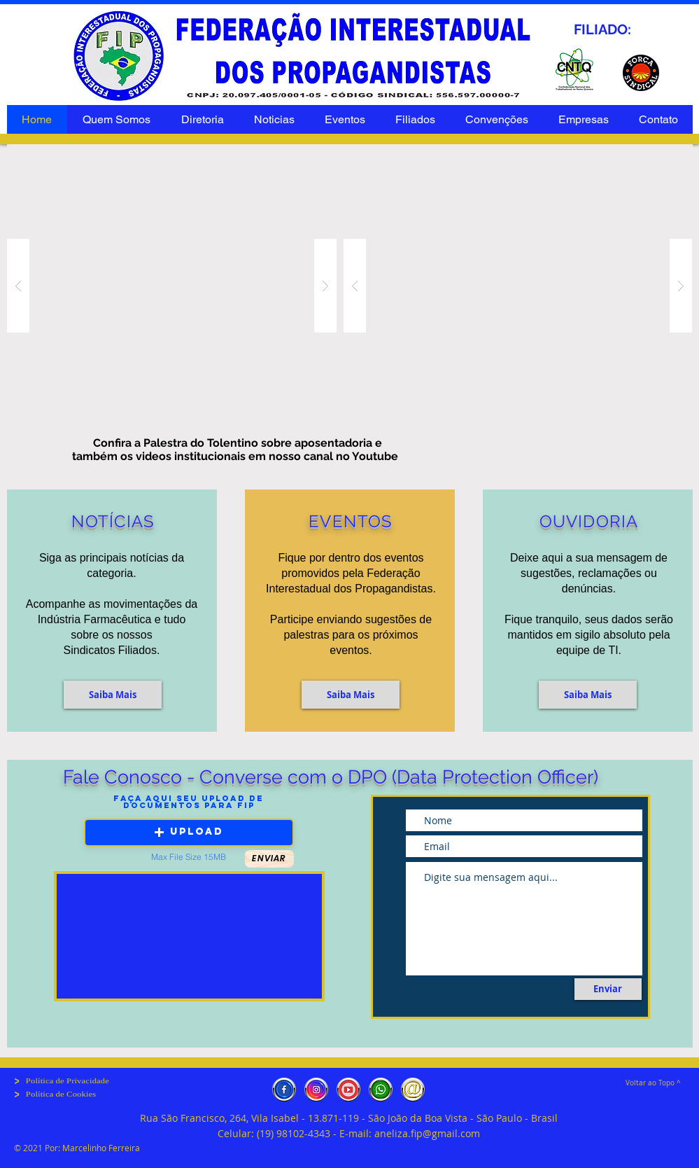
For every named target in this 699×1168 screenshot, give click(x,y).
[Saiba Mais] (113, 695)
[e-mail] (413, 1089)
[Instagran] (316, 1089)
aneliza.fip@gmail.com (427, 1133)
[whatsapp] (381, 1089)
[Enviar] (608, 989)
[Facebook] (284, 1089)
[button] (588, 695)
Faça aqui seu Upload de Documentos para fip (188, 802)
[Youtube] (348, 1089)
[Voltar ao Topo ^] (654, 1083)
